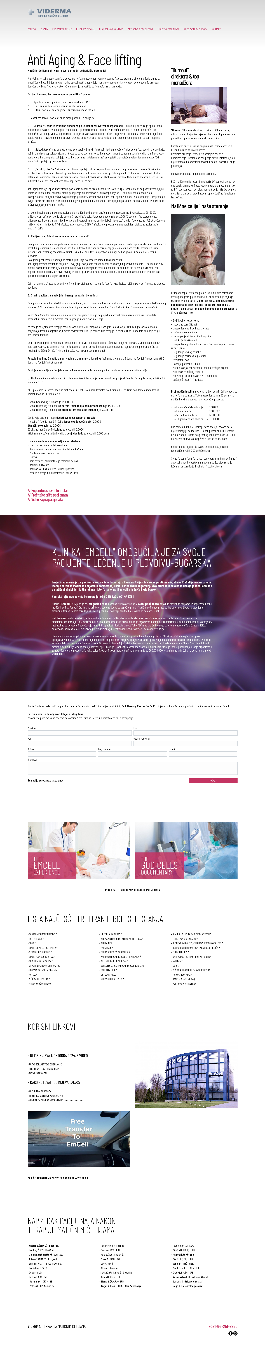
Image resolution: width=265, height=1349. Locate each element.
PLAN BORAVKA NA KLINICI (111, 29)
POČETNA (32, 29)
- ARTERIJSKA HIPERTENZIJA (113, 961)
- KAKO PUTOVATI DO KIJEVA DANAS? (54, 1082)
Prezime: (32, 728)
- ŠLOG (31, 943)
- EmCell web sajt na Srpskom (43, 1068)
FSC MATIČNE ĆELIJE (62, 29)
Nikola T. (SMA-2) (37, 1259)
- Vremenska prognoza (39, 1091)
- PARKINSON (105, 947)
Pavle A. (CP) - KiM (110, 1250)
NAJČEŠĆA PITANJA (85, 29)
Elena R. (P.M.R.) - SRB (112, 1281)
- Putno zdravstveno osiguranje (45, 1064)
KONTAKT (216, 29)
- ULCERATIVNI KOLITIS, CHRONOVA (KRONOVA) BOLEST (196, 943)
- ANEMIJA (176, 961)
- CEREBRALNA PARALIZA (39, 961)
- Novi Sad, (46, 1254)
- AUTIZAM (32, 974)
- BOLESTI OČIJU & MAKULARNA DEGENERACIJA (121, 965)
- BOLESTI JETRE (107, 970)
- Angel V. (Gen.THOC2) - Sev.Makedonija (120, 1286)
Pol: (29, 738)
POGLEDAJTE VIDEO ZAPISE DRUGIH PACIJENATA (132, 890)
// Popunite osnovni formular (48, 490)
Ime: (135, 728)
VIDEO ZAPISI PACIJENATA (196, 29)
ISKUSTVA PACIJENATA (168, 29)
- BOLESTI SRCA (35, 938)
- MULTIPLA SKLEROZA (109, 934)
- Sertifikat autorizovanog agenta (46, 1095)
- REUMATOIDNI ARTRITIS (110, 979)
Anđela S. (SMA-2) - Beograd (43, 1245)
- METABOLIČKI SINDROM (39, 952)
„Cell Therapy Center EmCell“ (138, 706)
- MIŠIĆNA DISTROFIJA (38, 979)
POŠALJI (213, 780)
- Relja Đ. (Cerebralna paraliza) (187, 1286)
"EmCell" (65, 604)
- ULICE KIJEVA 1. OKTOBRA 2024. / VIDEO (58, 1055)
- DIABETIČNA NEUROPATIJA (41, 956)
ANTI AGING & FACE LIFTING (140, 29)
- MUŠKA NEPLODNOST (181, 970)
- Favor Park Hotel (37, 1073)
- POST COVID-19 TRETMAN (183, 983)
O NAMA (44, 29)
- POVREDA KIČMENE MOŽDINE (41, 934)
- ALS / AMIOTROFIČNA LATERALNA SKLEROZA (120, 938)
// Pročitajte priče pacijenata (48, 494)
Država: (31, 749)
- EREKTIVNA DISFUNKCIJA (183, 938)
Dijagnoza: (33, 759)
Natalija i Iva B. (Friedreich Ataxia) (190, 1277)
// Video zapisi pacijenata (45, 499)
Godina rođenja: (141, 738)
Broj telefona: (105, 749)
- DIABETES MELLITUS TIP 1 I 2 (42, 947)
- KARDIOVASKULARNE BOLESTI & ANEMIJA (119, 956)
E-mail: (172, 749)
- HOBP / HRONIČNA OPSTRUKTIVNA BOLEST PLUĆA (194, 947)
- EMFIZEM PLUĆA (179, 952)
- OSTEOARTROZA (107, 974)
